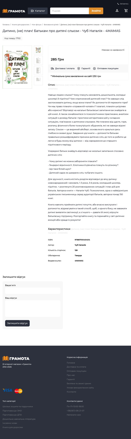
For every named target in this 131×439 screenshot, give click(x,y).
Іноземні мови (10, 423)
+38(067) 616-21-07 (75, 410)
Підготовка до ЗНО (12, 410)
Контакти (71, 392)
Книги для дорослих (20, 25)
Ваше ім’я (32, 289)
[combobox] (69, 11)
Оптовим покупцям (107, 68)
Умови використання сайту (80, 387)
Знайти (96, 10)
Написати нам (74, 415)
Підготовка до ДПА (12, 415)
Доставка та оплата (76, 367)
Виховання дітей (51, 25)
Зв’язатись (122, 4)
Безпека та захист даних (79, 383)
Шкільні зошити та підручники (18, 406)
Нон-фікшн (36, 25)
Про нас (71, 375)
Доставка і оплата (65, 68)
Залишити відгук (17, 323)
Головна (6, 25)
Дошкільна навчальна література (19, 419)
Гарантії (85, 68)
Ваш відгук (32, 307)
